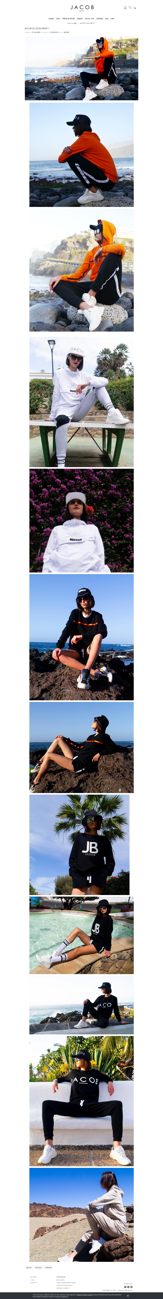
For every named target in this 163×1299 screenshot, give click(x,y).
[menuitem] (51, 18)
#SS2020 (38, 1267)
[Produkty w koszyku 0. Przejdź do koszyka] (135, 9)
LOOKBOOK (54, 32)
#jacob (29, 1267)
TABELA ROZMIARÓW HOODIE (66, 1283)
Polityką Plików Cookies (85, 1295)
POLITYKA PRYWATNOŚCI (64, 1285)
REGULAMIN (60, 1280)
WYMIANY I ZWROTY (63, 1288)
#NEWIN (48, 1267)
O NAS (33, 1280)
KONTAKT (34, 1283)
